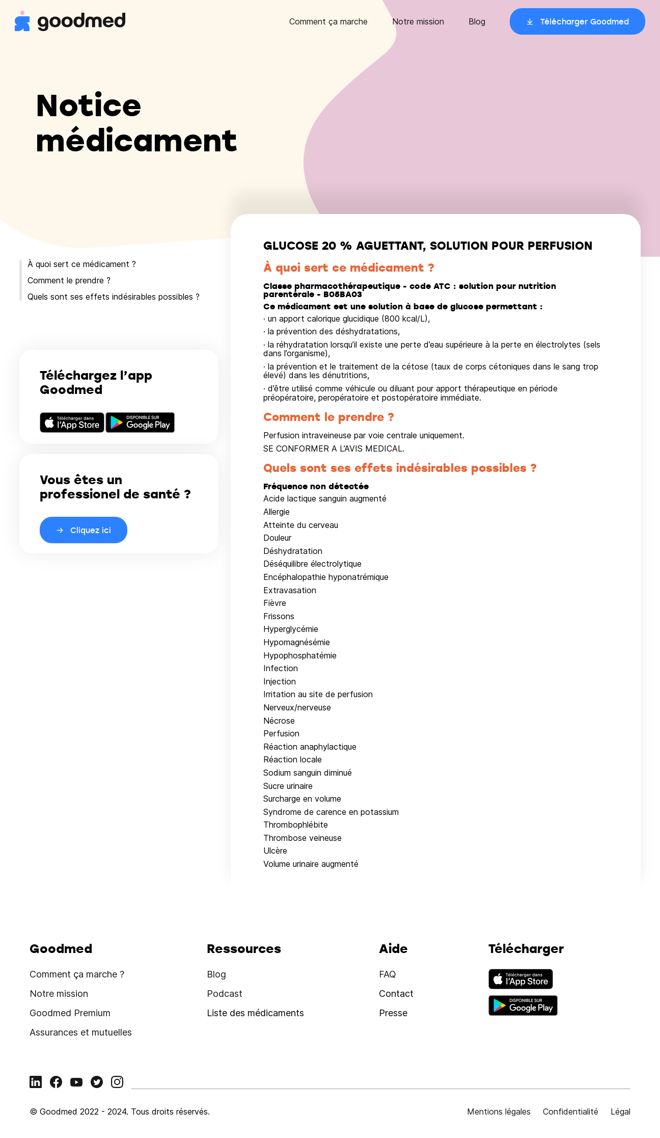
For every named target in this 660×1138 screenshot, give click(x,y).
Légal (620, 1111)
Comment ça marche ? (77, 974)
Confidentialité (570, 1111)
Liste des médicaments (255, 1013)
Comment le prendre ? (69, 280)
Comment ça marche (328, 21)
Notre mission (418, 21)
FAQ (387, 974)
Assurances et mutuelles (81, 1032)
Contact (396, 993)
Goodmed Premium (70, 1013)
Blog (477, 21)
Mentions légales (499, 1111)
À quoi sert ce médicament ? (82, 264)
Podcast (224, 993)
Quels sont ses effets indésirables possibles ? (114, 297)
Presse (393, 1013)
